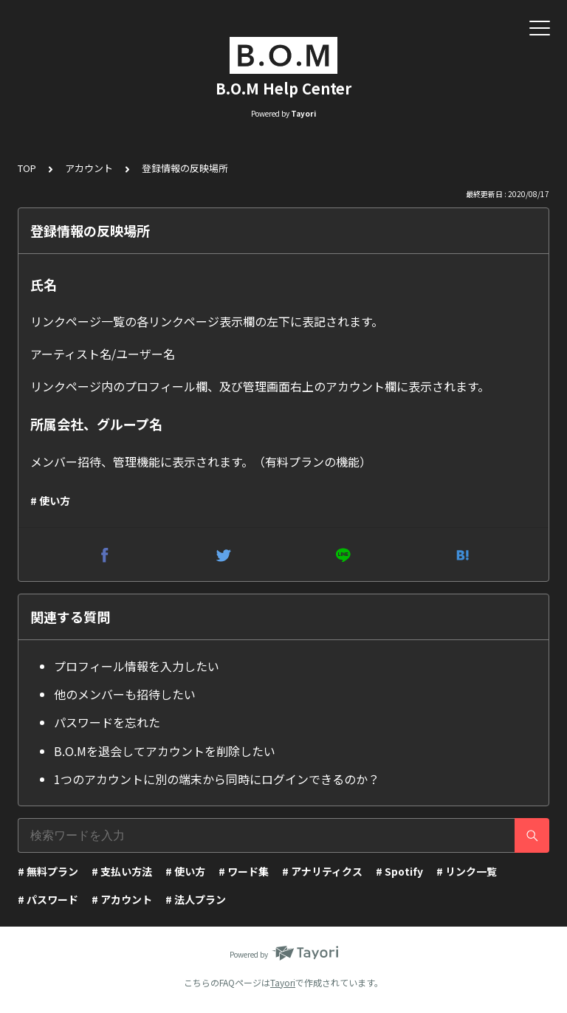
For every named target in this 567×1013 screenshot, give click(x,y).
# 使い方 (50, 500)
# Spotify (399, 871)
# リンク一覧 (466, 871)
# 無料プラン (48, 871)
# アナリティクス (322, 871)
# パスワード (48, 899)
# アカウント (122, 899)
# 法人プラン (195, 899)
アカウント (89, 168)
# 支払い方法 (122, 871)
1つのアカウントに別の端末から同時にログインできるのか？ (216, 779)
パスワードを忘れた (107, 722)
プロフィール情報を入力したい (136, 666)
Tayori (282, 982)
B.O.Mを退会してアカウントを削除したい (164, 751)
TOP (27, 168)
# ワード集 (244, 871)
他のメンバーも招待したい (125, 694)
